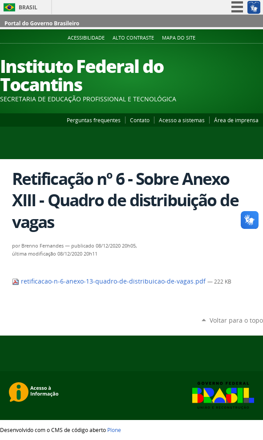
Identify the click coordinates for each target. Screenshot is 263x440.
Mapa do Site (178, 38)
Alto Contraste (133, 38)
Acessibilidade (86, 38)
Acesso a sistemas (182, 120)
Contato (140, 120)
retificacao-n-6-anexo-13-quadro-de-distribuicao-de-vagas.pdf (109, 281)
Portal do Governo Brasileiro (41, 23)
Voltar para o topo (236, 320)
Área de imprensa (236, 120)
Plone (114, 429)
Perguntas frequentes (94, 120)
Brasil (28, 7)
